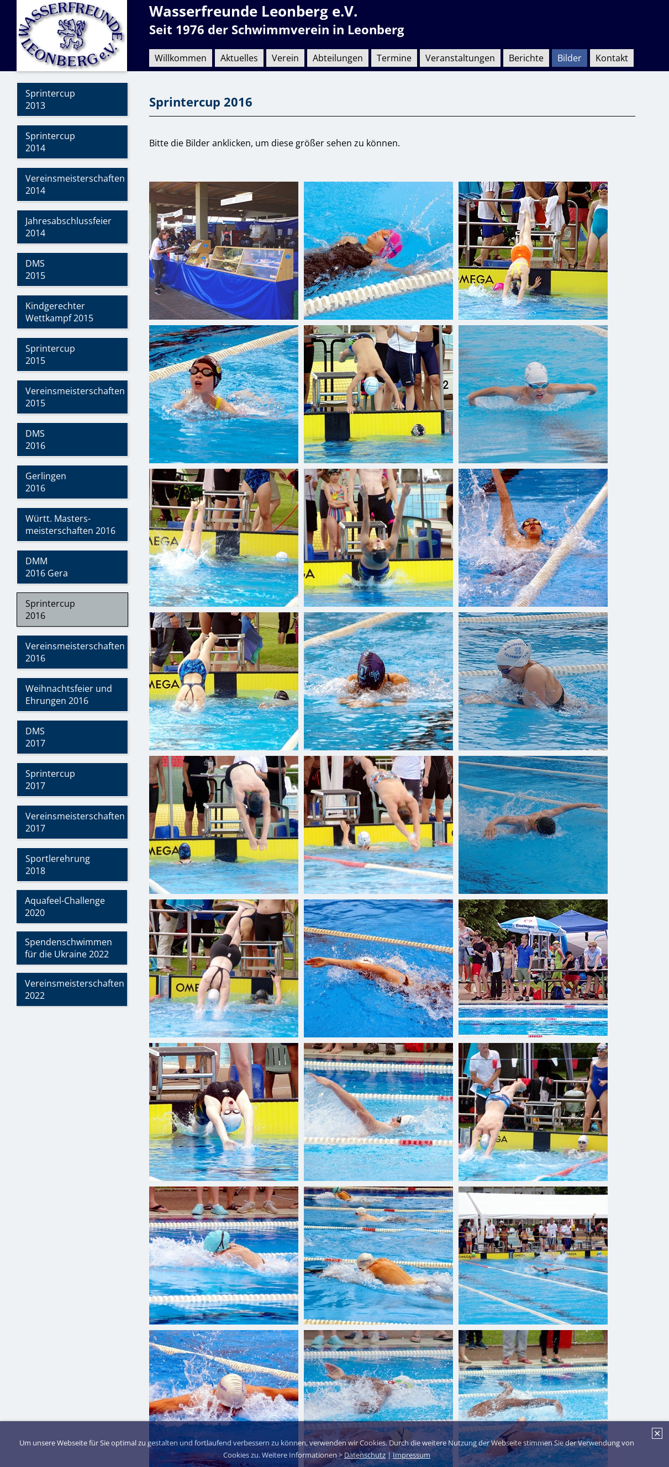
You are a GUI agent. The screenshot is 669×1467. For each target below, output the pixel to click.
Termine (394, 58)
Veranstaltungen (460, 58)
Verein (285, 58)
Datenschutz (365, 1455)
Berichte (526, 58)
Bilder (569, 58)
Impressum (411, 1455)
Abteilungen (338, 58)
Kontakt (612, 58)
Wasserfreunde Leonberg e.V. (253, 11)
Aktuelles (239, 58)
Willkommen (181, 58)
